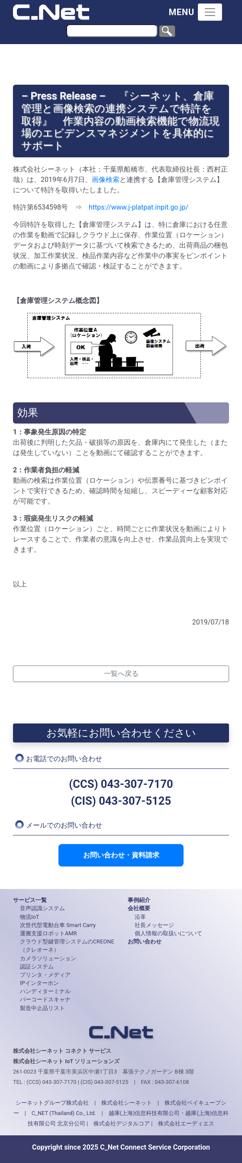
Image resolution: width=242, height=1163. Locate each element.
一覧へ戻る (121, 673)
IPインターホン (39, 983)
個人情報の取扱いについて (168, 933)
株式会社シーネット (126, 1102)
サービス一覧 (30, 900)
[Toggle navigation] (210, 12)
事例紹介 (139, 900)
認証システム (37, 966)
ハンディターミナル (45, 991)
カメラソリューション (48, 958)
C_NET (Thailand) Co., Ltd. (64, 1113)
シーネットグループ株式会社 (52, 1102)
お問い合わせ (144, 941)
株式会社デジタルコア (122, 1123)
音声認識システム (42, 908)
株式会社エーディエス (186, 1123)
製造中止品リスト (42, 1008)
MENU (181, 12)
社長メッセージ (154, 925)
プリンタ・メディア (45, 975)
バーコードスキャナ (45, 999)
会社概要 (139, 908)
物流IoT (29, 917)
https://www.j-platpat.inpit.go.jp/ (138, 207)
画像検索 (105, 179)
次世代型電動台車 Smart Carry (58, 925)
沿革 (140, 917)
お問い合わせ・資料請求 (121, 855)
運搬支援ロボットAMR (48, 933)
